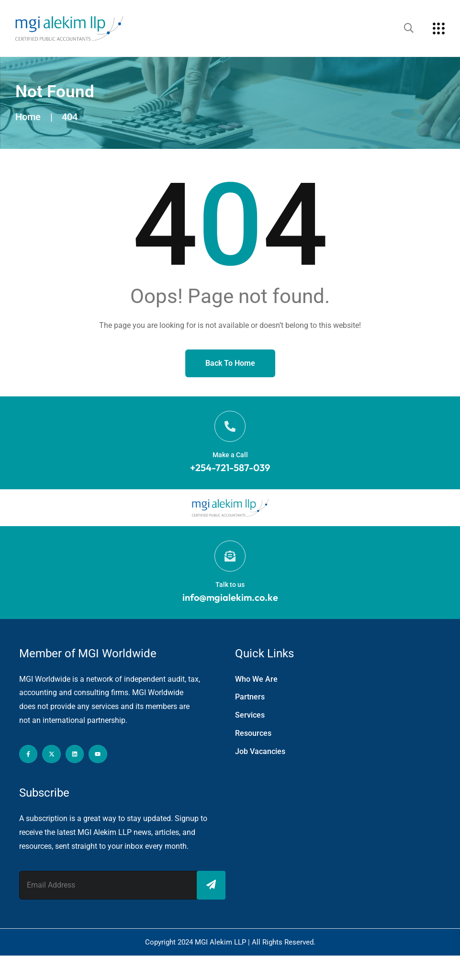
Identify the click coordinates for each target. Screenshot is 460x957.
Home (28, 117)
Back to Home (230, 363)
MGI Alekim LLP (221, 943)
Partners (250, 698)
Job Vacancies (260, 753)
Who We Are (256, 680)
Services (250, 716)
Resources (253, 735)
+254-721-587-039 (230, 468)
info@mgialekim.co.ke (230, 599)
